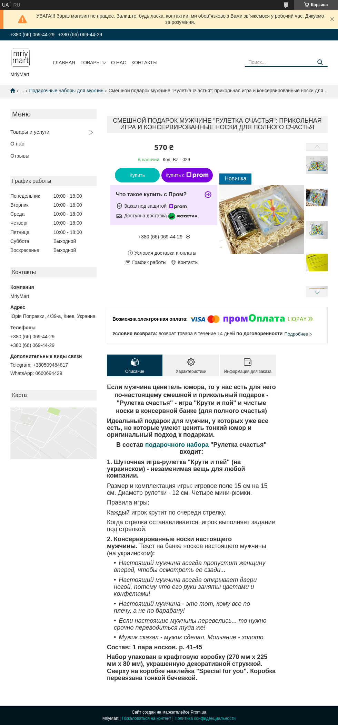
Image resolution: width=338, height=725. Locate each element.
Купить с (187, 175)
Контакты (144, 62)
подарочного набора (177, 444)
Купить (137, 175)
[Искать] (320, 62)
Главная (64, 62)
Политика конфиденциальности (205, 718)
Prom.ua (198, 712)
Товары (90, 62)
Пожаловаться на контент (146, 718)
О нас (118, 62)
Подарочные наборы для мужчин (66, 90)
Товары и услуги (29, 132)
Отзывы (19, 156)
